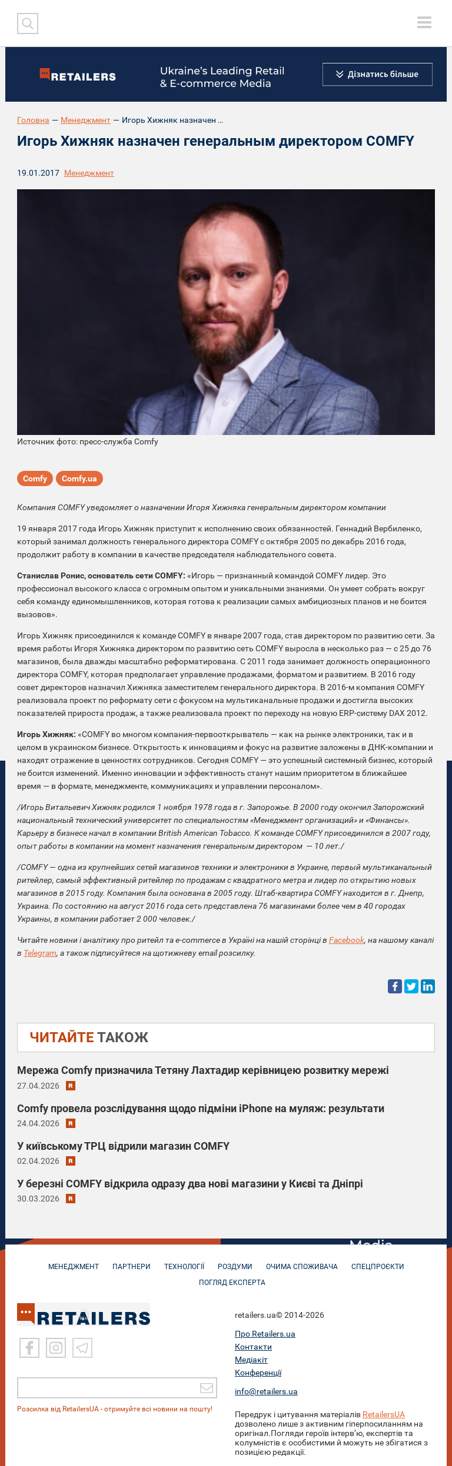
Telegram (40, 953)
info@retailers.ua (266, 1389)
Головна (33, 120)
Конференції (258, 1370)
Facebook (346, 940)
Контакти (253, 1344)
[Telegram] (82, 1346)
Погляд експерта (232, 1277)
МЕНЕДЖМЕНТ (73, 1261)
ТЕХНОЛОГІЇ (184, 1261)
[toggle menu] (424, 22)
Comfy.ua (79, 478)
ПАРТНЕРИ (131, 1261)
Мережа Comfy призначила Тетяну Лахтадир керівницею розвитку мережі (203, 1070)
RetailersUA (384, 1412)
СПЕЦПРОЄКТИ (377, 1261)
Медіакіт (251, 1357)
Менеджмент (86, 120)
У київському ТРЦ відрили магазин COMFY (123, 1146)
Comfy (35, 478)
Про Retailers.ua (265, 1331)
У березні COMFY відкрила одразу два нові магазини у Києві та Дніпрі (190, 1183)
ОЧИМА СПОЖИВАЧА (302, 1261)
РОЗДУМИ (235, 1261)
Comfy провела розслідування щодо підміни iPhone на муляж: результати (200, 1108)
